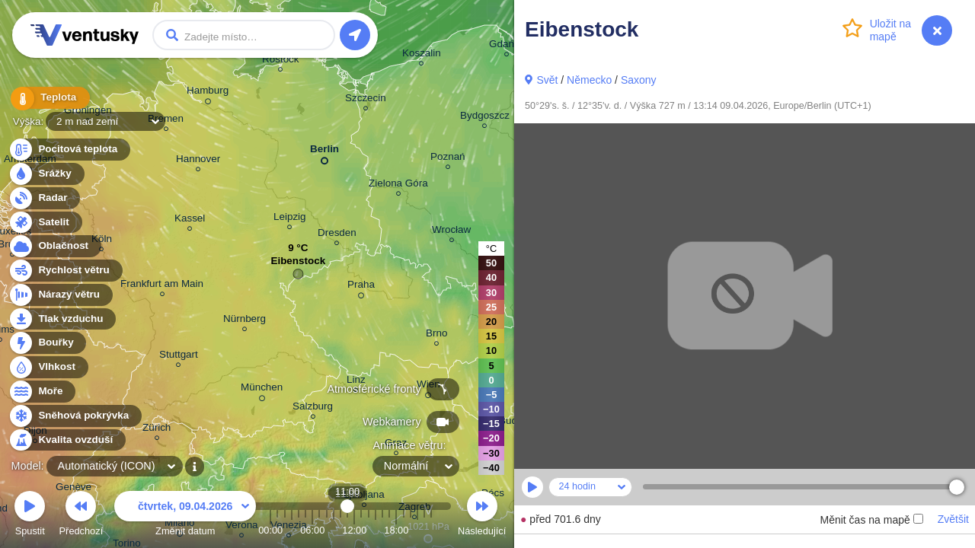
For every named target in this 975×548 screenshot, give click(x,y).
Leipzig (289, 219)
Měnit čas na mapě (871, 520)
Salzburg (312, 408)
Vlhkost (48, 367)
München (262, 389)
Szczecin (365, 100)
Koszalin (421, 55)
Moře (42, 392)
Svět (547, 80)
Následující (482, 516)
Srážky (46, 174)
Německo (589, 80)
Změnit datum (185, 516)
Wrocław (451, 232)
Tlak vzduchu (62, 319)
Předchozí (81, 516)
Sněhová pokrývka (75, 416)
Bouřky (47, 343)
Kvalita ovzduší (67, 440)
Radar (44, 198)
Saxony (639, 80)
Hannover (198, 161)
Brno (436, 335)
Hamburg (208, 92)
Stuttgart (178, 357)
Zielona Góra (398, 185)
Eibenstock (297, 264)
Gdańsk (506, 46)
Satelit (45, 223)
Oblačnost (54, 246)
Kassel (189, 220)
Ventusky (82, 35)
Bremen (166, 121)
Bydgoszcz (485, 118)
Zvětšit (953, 519)
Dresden (337, 235)
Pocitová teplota (69, 150)
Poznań (447, 159)
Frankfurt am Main (161, 286)
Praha (361, 287)
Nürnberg (244, 321)
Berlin (324, 152)
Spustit (29, 516)
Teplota (47, 99)
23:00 (431, 530)
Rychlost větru (65, 271)
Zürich (156, 430)
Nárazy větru (60, 295)
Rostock (280, 61)
